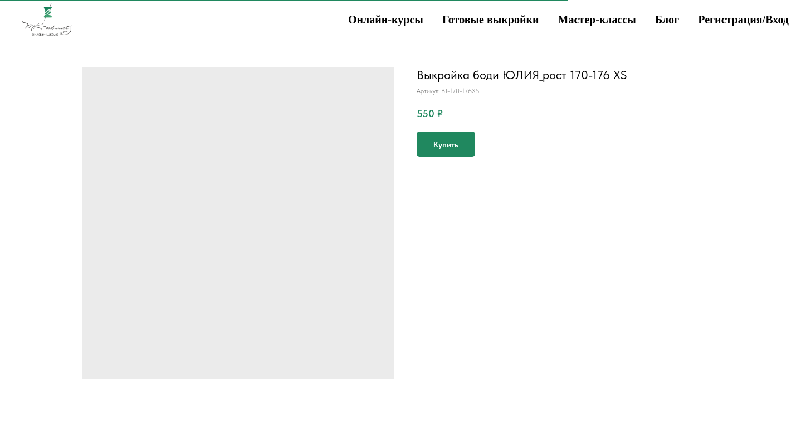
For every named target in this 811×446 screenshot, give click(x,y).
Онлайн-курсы (385, 19)
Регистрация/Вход (743, 19)
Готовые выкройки (490, 19)
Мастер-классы (597, 19)
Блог (667, 19)
